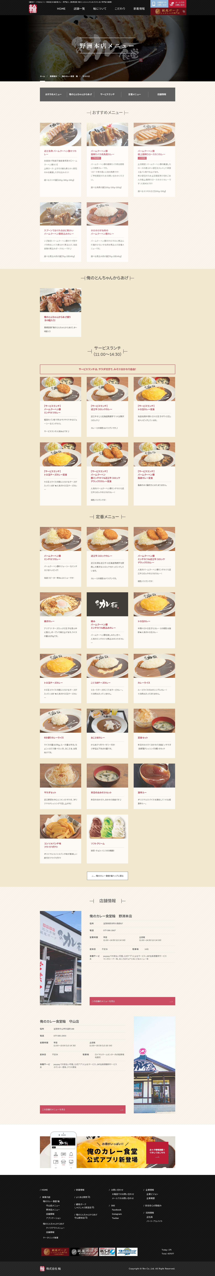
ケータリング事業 (50, 1238)
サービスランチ (107, 97)
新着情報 (80, 1190)
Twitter (115, 1218)
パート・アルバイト (155, 1221)
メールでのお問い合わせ (123, 1198)
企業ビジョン (152, 1194)
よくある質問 (81, 1197)
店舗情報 (161, 97)
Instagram (117, 1214)
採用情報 (150, 1213)
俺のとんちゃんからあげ (80, 97)
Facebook (116, 1210)
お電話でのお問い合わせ (123, 1194)
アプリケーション (53, 1218)
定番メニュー (134, 97)
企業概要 (151, 1198)
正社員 (150, 1217)
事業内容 (46, 1197)
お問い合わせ (117, 1190)
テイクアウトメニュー (55, 1228)
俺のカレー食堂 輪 (51, 1201)
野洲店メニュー (53, 1210)
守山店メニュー (53, 1205)
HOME (45, 1190)
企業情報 (150, 1190)
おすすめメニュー (53, 97)
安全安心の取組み (153, 1205)
